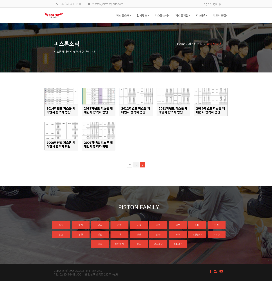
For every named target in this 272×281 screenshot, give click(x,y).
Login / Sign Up (211, 4)
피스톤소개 (123, 15)
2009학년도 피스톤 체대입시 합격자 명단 (60, 144)
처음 (129, 164)
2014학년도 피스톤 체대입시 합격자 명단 (60, 110)
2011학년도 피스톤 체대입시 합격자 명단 (173, 110)
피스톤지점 (182, 15)
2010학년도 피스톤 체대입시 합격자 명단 (210, 110)
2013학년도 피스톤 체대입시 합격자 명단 (98, 110)
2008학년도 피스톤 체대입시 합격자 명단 (98, 144)
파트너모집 (220, 15)
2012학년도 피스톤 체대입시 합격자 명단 (135, 110)
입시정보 (143, 15)
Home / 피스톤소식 (189, 43)
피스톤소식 (162, 15)
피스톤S (201, 15)
